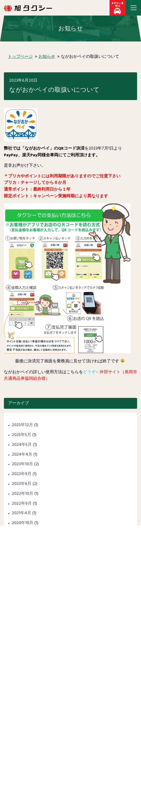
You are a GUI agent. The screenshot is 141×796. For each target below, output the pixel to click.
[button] (117, 8)
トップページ (20, 56)
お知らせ (47, 56)
